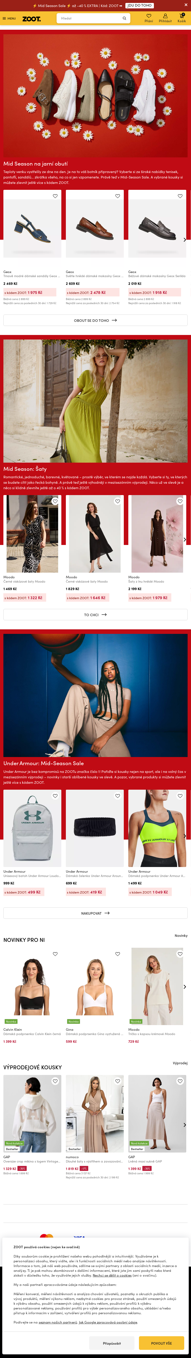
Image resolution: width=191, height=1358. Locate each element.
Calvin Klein (12, 1029)
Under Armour (14, 871)
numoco (72, 1157)
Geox (7, 271)
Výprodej (180, 1062)
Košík (182, 17)
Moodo (9, 577)
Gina (69, 1029)
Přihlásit (165, 18)
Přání (149, 18)
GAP (6, 1157)
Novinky (181, 935)
